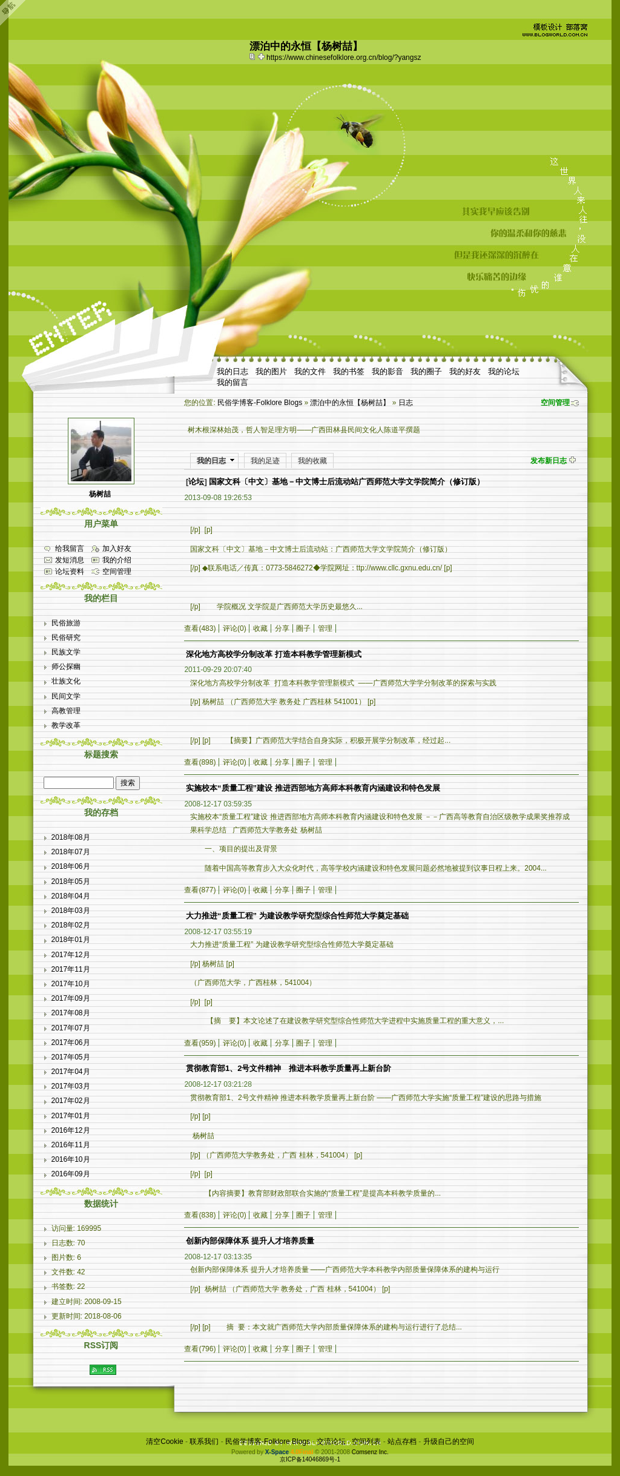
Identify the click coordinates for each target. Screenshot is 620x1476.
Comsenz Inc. (370, 1452)
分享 (282, 628)
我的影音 (387, 371)
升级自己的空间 (448, 1441)
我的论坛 (503, 371)
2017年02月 (70, 1100)
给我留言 (69, 548)
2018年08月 (70, 837)
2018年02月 (70, 925)
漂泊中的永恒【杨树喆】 (350, 402)
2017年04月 (70, 1071)
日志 (405, 402)
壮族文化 (66, 681)
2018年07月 (70, 852)
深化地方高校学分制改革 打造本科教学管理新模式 (273, 654)
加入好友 (116, 548)
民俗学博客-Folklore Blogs (259, 402)
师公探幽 (66, 666)
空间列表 (366, 1441)
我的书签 (348, 371)
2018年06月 (70, 866)
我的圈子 (426, 371)
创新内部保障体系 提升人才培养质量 (250, 1240)
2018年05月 (70, 881)
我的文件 (310, 371)
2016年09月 (70, 1174)
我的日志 (232, 371)
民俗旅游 (66, 623)
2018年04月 (70, 896)
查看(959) (200, 1043)
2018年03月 (70, 910)
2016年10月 (70, 1159)
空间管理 (555, 402)
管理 (325, 628)
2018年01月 (70, 939)
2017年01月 (70, 1116)
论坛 (196, 481)
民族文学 (66, 652)
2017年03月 (70, 1086)
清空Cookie (164, 1441)
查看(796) (200, 1349)
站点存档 (402, 1441)
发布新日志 (548, 460)
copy (253, 56)
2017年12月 (70, 955)
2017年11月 (70, 969)
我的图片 (271, 371)
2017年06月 (70, 1042)
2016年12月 (70, 1130)
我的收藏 (312, 460)
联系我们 (204, 1441)
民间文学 (66, 696)
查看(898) (200, 762)
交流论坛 (331, 1441)
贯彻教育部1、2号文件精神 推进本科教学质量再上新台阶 (288, 1068)
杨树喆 (100, 494)
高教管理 (66, 711)
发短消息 (69, 560)
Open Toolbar (15, 13)
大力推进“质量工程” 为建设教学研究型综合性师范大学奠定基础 (297, 915)
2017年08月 (70, 1013)
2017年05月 (70, 1057)
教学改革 (66, 725)
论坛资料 (69, 571)
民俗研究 (66, 637)
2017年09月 (70, 998)
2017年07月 (70, 1028)
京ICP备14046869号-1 (310, 1459)
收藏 (260, 628)
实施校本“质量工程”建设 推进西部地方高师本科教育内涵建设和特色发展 (313, 787)
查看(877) (200, 890)
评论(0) (234, 628)
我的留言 (232, 382)
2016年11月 (70, 1145)
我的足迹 (265, 460)
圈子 (303, 628)
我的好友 (465, 371)
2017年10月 (70, 984)
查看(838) (200, 1215)
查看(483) (200, 628)
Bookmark (262, 56)
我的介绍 (116, 560)
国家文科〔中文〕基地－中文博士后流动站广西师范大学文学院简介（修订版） (346, 481)
